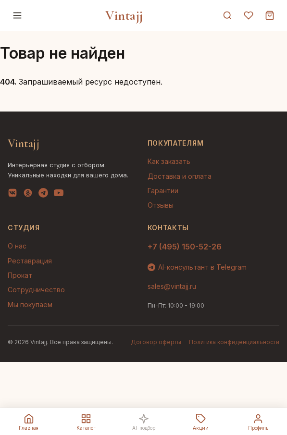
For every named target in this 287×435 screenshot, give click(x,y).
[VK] (12, 194)
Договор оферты (156, 342)
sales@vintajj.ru (172, 286)
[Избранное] (248, 15)
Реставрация (30, 261)
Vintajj (124, 15)
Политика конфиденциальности (234, 342)
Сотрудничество (36, 290)
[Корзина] (269, 15)
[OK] (28, 194)
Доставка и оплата (180, 176)
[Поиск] (227, 15)
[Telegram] (43, 194)
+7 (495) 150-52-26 (185, 246)
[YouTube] (58, 194)
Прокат (20, 275)
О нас (17, 246)
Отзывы (161, 205)
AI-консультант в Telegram (197, 267)
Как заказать (169, 161)
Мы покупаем (30, 304)
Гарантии (163, 190)
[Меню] (17, 15)
